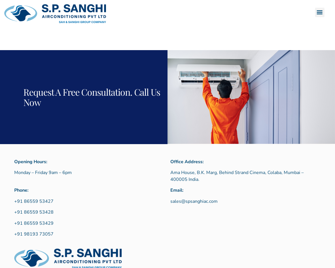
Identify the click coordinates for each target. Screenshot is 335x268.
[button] (319, 12)
